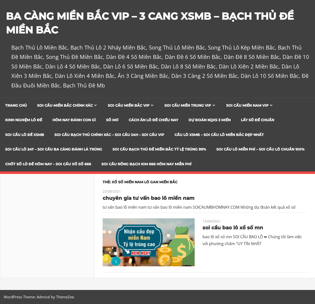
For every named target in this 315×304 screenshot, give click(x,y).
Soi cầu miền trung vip (187, 105)
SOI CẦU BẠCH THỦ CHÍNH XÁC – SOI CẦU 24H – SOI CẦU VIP (109, 135)
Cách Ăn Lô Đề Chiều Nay (153, 120)
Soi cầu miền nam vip (247, 105)
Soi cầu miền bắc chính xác (65, 105)
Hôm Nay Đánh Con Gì (74, 120)
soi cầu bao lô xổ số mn (233, 228)
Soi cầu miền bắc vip (128, 105)
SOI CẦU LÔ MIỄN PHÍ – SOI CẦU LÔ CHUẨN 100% (260, 149)
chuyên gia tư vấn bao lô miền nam (148, 198)
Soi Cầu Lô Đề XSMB (24, 135)
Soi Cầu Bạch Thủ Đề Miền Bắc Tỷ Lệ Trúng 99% (159, 149)
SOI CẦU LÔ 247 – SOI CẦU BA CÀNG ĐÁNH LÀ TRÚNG (53, 149)
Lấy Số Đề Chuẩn (257, 120)
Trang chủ (16, 105)
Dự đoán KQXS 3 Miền (210, 120)
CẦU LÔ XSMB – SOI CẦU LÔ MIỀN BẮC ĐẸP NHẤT (219, 135)
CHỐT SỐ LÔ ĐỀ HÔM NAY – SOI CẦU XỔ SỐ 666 (48, 164)
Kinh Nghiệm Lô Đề (23, 120)
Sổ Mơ (112, 120)
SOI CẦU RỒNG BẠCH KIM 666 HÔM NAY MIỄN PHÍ (146, 164)
